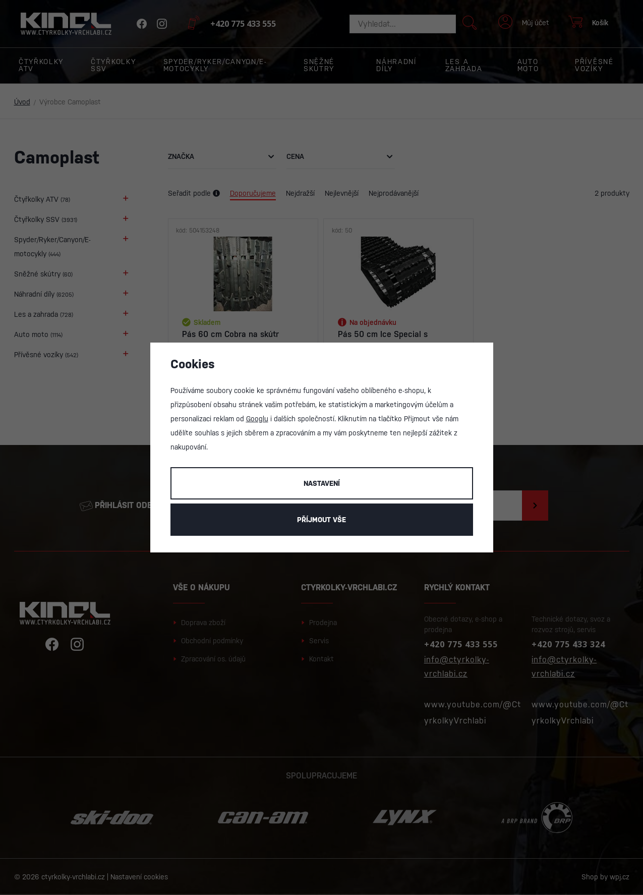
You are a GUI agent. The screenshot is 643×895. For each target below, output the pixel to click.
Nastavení (322, 483)
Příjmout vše (321, 520)
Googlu (257, 419)
